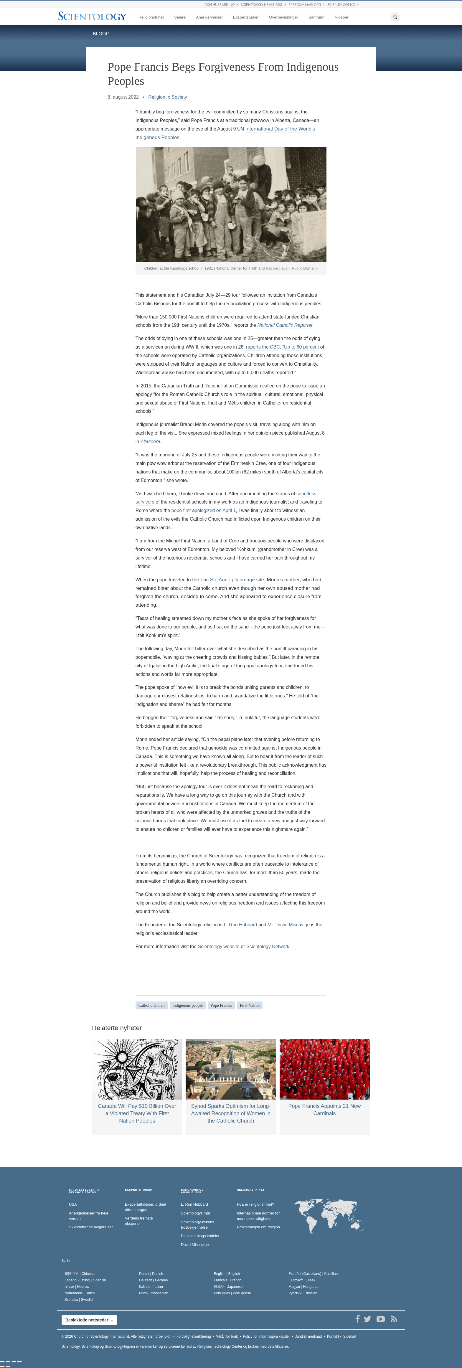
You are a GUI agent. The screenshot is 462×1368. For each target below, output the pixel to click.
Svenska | (79, 1300)
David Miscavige (195, 1244)
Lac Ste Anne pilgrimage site (232, 579)
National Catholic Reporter (284, 325)
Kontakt (333, 1336)
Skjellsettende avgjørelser (91, 1227)
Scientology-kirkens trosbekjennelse (197, 1225)
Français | (227, 1280)
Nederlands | (80, 1293)
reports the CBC (263, 346)
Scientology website (218, 946)
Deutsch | (153, 1280)
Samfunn (316, 17)
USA (73, 1204)
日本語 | (228, 1287)
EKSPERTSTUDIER (138, 1190)
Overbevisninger (283, 17)
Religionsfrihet (151, 17)
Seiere (180, 17)
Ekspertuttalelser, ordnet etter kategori (145, 1207)
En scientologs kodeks (200, 1236)
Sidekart (349, 1336)
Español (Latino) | (85, 1280)
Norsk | (153, 1293)
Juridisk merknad (308, 1336)
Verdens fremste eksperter (139, 1221)
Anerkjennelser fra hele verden (88, 1216)
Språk (66, 1260)
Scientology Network (267, 946)
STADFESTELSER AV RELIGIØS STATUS (84, 1191)
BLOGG (101, 33)
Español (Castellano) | (313, 1274)
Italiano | (151, 1287)
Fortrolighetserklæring (193, 1336)
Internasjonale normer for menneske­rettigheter (258, 1216)
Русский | (302, 1293)
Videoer (342, 17)
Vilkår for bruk (227, 1336)
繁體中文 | (80, 1274)
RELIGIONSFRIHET (251, 1190)
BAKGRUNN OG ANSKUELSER (192, 1191)
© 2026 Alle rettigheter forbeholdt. (116, 1336)
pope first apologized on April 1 (203, 510)
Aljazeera (150, 441)
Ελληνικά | (301, 1280)
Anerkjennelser (209, 17)
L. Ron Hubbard (240, 924)
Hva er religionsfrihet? (255, 1204)
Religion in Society (167, 97)
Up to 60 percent (301, 346)
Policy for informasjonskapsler (266, 1336)
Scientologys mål (195, 1213)
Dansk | (151, 1274)
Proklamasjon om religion (258, 1227)
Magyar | (303, 1287)
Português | (232, 1293)
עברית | (77, 1287)
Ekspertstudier (246, 17)
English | (227, 1274)
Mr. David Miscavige (289, 924)
